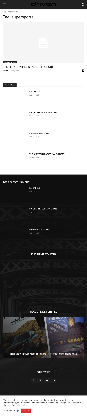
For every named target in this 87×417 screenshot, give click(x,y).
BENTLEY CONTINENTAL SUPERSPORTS (29, 67)
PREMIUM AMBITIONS (39, 133)
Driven (5, 71)
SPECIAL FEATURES (10, 62)
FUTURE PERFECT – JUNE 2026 (43, 112)
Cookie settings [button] (11, 411)
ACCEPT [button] (25, 411)
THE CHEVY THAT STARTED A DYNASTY (47, 154)
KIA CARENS (34, 92)
